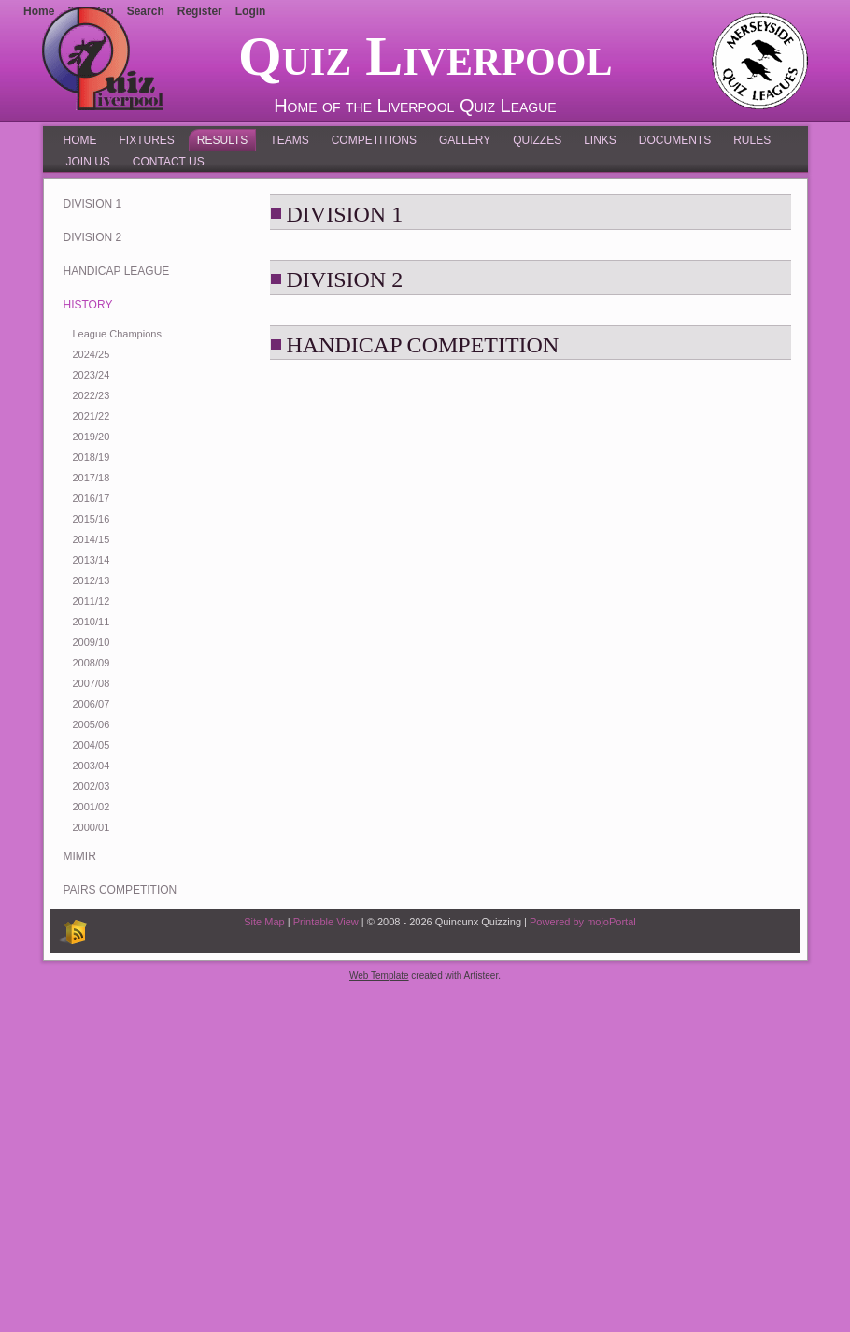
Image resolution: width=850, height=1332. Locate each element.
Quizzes (537, 140)
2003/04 (91, 765)
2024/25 (91, 354)
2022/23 (91, 395)
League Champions (117, 333)
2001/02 (91, 806)
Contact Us (169, 161)
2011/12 (91, 601)
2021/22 (91, 416)
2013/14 (91, 560)
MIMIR (80, 856)
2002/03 (91, 786)
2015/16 (91, 518)
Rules (752, 140)
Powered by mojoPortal (583, 921)
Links (600, 140)
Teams (289, 140)
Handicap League (117, 271)
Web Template (379, 975)
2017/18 (91, 477)
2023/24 (91, 374)
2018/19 (91, 457)
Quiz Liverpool (425, 56)
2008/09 (91, 662)
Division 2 (93, 237)
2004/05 (91, 745)
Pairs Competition (120, 889)
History (88, 304)
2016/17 (91, 498)
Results (222, 140)
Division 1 (93, 203)
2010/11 (91, 621)
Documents (675, 140)
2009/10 (91, 642)
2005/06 (91, 724)
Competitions (374, 140)
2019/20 (91, 436)
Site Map (264, 921)
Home (80, 140)
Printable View (326, 921)
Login (250, 11)
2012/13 (91, 580)
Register (199, 11)
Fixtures (147, 140)
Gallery (464, 140)
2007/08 (91, 683)
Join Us (88, 161)
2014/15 (91, 539)
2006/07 (91, 703)
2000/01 (91, 827)
